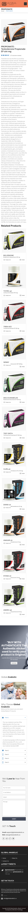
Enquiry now (7, 259)
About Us (14, 858)
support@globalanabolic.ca (15, 832)
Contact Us (6, 861)
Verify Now (14, 663)
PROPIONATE (9, 11)
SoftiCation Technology (17, 909)
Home (2, 11)
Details (22, 259)
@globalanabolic (10, 870)
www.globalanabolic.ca (13, 835)
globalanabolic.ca (18, 872)
